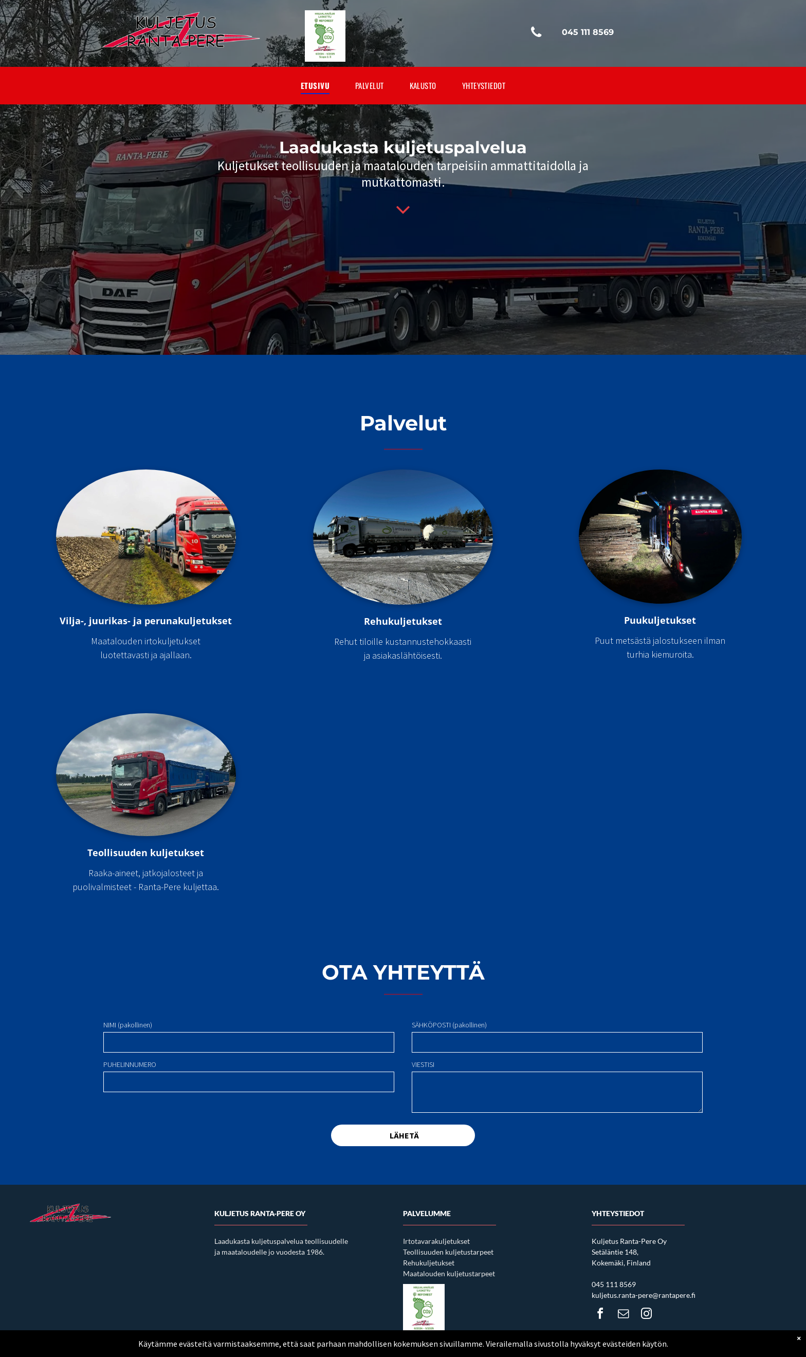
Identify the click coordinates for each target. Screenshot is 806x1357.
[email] (623, 1315)
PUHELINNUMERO (129, 1064)
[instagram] (646, 1315)
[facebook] (600, 1315)
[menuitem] (315, 85)
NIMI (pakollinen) (127, 1024)
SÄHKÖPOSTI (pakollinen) (449, 1024)
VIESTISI (423, 1064)
